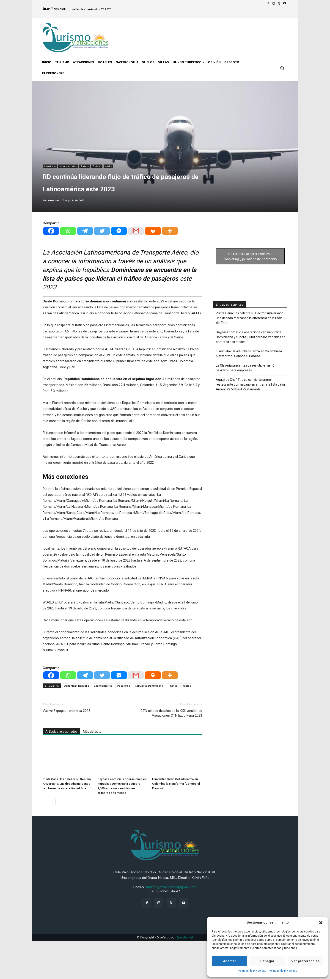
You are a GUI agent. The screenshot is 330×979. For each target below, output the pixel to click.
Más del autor (93, 731)
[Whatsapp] (68, 231)
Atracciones (50, 166)
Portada (85, 166)
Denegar (267, 961)
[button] (321, 922)
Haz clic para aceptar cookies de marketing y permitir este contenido (250, 256)
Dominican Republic (76, 685)
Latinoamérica (103, 685)
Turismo (97, 166)
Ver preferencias (305, 961)
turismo (53, 200)
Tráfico (172, 685)
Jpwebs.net (184, 937)
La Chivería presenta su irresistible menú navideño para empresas (245, 368)
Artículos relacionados (61, 731)
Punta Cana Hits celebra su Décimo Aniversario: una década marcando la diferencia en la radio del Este (67, 783)
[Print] (153, 231)
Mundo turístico (68, 166)
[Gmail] (136, 231)
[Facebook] (51, 231)
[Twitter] (102, 231)
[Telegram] (85, 231)
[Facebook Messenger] (119, 231)
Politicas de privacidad (252, 970)
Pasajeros (123, 685)
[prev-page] (45, 802)
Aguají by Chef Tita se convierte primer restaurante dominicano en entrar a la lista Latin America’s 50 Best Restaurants (250, 384)
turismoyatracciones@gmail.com (171, 887)
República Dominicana (149, 685)
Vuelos (108, 166)
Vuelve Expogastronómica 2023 (66, 711)
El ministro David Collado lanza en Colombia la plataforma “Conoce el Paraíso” (176, 783)
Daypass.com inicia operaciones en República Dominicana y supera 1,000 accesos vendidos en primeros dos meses (251, 337)
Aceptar (229, 961)
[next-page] (53, 802)
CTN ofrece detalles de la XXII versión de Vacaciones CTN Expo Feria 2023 (171, 713)
